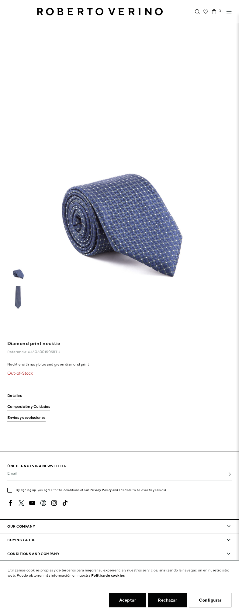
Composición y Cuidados (28, 407)
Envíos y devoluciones (26, 418)
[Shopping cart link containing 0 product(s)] (214, 11)
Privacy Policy (101, 490)
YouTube (32, 503)
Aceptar (127, 600)
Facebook (10, 503)
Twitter (21, 503)
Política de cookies (108, 575)
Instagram (54, 503)
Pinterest (43, 503)
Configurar (210, 600)
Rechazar (167, 600)
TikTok (65, 503)
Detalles (14, 396)
